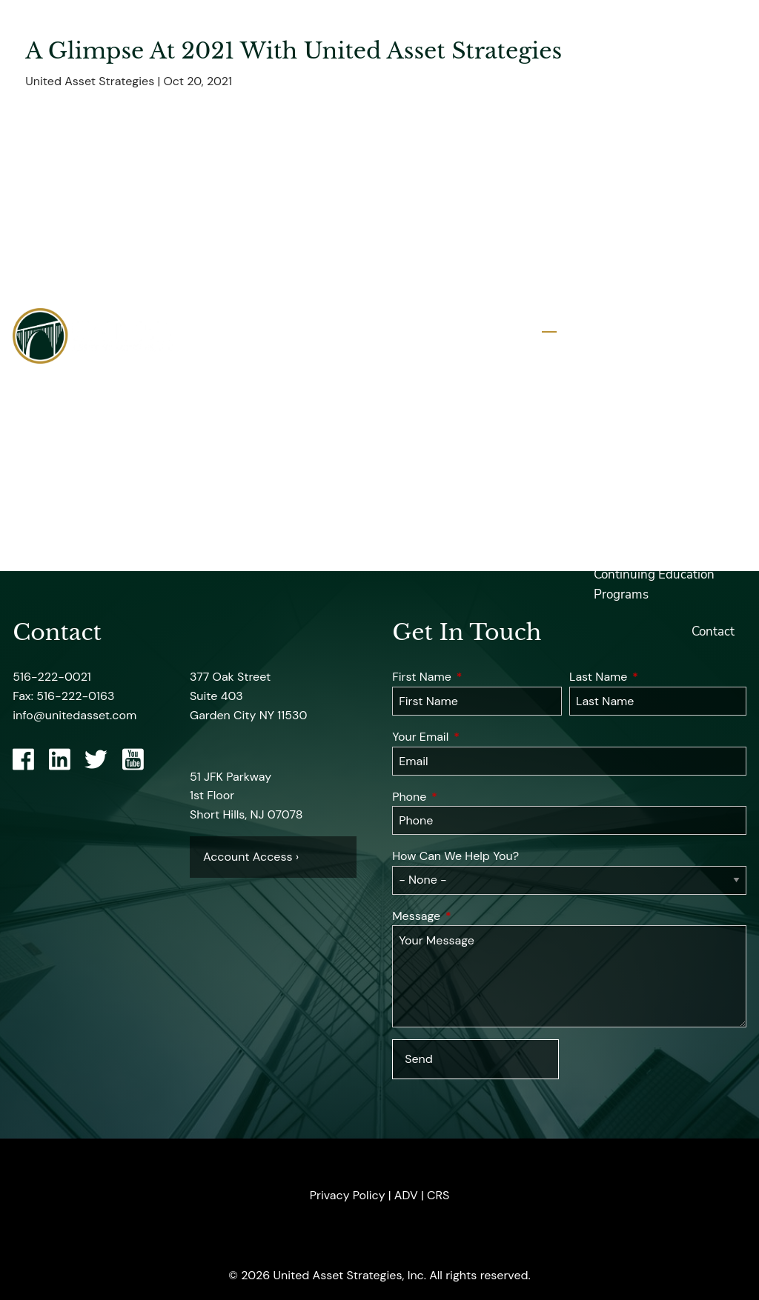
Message (474, 916)
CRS (438, 1195)
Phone (467, 796)
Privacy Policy (347, 1195)
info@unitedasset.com (74, 715)
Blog (607, 538)
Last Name (656, 676)
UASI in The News (644, 224)
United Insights (636, 464)
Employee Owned (644, 187)
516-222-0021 (52, 676)
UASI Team (625, 113)
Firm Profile (626, 150)
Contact (713, 631)
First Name (477, 676)
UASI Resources (638, 390)
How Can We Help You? (455, 856)
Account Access (638, 427)
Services (711, 317)
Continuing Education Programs (654, 584)
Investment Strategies (673, 354)
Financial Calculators (652, 501)
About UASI (627, 77)
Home (717, 40)
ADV (406, 1195)
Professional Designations (631, 271)
